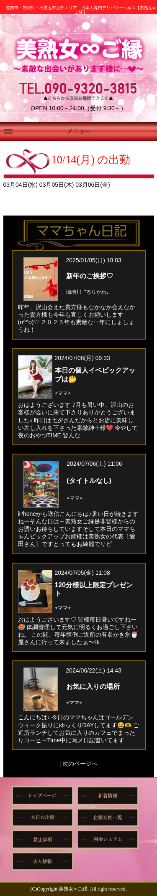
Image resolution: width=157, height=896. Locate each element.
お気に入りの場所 (93, 686)
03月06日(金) (92, 184)
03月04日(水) (21, 184)
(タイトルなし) (89, 480)
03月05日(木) (57, 184)
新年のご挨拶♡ (89, 275)
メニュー (78, 131)
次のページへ (80, 763)
